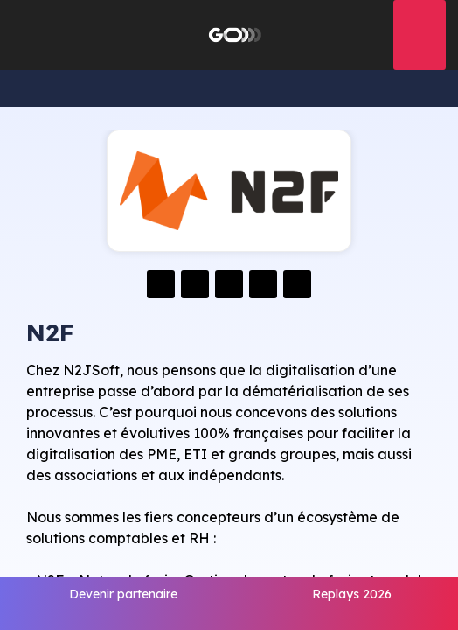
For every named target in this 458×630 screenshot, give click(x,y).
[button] (26, 35)
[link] (123, 604)
